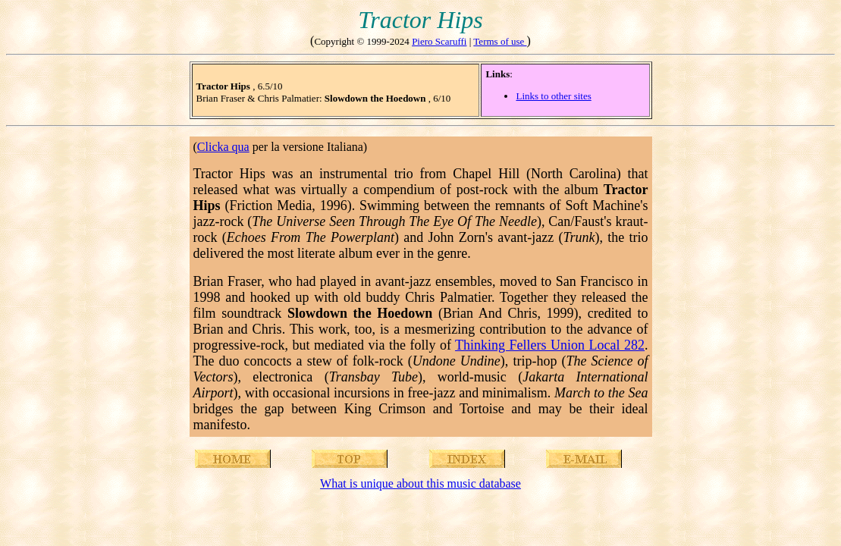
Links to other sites (553, 96)
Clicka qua (223, 146)
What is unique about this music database (420, 483)
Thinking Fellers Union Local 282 (550, 345)
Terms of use (499, 41)
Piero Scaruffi (439, 41)
